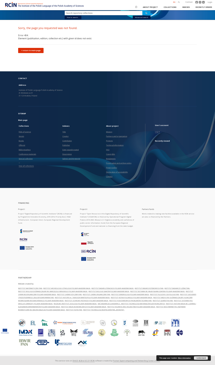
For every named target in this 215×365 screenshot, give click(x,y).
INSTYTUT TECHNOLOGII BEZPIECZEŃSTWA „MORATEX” (103, 310)
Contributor (67, 141)
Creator (65, 136)
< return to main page (31, 50)
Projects (109, 141)
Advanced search (141, 17)
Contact (109, 176)
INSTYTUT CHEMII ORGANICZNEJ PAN (96, 294)
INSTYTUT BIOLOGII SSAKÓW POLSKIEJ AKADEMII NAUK (109, 291)
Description (67, 154)
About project (150, 7)
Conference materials (27, 154)
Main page (23, 120)
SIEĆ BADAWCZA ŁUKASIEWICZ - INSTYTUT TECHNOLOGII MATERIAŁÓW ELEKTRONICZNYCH (131, 304)
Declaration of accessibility (117, 172)
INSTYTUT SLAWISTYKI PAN (163, 301)
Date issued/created (70, 150)
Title (64, 132)
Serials (21, 136)
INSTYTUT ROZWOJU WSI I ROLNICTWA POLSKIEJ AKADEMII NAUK (131, 307)
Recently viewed (204, 7)
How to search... (73, 17)
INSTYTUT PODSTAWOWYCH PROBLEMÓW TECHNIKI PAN (130, 301)
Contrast (189, 2)
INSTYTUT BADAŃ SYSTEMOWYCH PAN (149, 288)
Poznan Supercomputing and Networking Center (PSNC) (136, 361)
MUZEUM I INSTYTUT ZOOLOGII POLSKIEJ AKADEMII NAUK (75, 304)
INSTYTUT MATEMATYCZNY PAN (30, 288)
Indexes (186, 7)
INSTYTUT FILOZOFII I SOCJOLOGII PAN (164, 294)
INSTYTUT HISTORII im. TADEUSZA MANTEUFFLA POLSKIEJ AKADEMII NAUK (82, 297)
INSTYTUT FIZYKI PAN (74, 310)
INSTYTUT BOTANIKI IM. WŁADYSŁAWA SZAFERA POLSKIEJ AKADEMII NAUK (157, 291)
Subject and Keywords (71, 159)
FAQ (107, 150)
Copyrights (110, 154)
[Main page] (136, 7)
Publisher (66, 145)
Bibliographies (25, 150)
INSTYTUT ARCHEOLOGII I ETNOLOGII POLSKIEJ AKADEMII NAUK (67, 288)
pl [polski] (179, 2)
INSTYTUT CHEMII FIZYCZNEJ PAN (69, 294)
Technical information (115, 145)
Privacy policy (111, 167)
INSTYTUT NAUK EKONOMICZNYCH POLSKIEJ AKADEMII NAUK (84, 307)
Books (21, 141)
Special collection (26, 159)
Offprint (22, 145)
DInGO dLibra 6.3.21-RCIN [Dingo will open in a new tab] (84, 361)
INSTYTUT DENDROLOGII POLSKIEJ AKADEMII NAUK (130, 294)
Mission (109, 132)
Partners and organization (116, 136)
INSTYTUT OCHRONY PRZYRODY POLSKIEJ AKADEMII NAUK (86, 301)
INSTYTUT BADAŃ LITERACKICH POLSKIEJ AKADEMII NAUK (112, 288)
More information (184, 358)
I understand (201, 358)
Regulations (110, 159)
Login (210, 2)
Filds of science (25, 132)
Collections (170, 7)
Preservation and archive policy (119, 163)
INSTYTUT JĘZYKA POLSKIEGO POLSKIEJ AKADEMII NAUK (131, 297)
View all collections (26, 166)
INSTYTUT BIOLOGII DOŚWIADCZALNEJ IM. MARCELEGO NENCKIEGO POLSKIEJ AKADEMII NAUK (53, 291)
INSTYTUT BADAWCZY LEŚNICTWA (177, 288)
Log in (157, 131)
